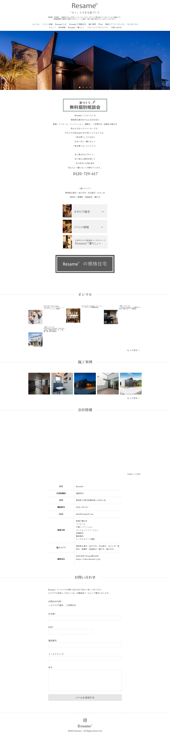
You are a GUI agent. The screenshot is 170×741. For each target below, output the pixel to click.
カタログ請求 (57, 605)
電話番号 (52, 641)
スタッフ (52, 27)
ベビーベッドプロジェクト (97, 27)
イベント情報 (47, 24)
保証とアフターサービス (115, 24)
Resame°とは (60, 24)
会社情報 (61, 27)
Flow (100, 24)
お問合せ (71, 605)
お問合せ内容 (55, 602)
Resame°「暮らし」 (76, 27)
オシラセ (35, 24)
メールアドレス (56, 654)
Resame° (85, 726)
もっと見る (133, 350)
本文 (50, 667)
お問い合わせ (116, 27)
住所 (50, 627)
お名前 (51, 614)
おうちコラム (132, 24)
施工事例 (92, 24)
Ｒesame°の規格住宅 (77, 24)
